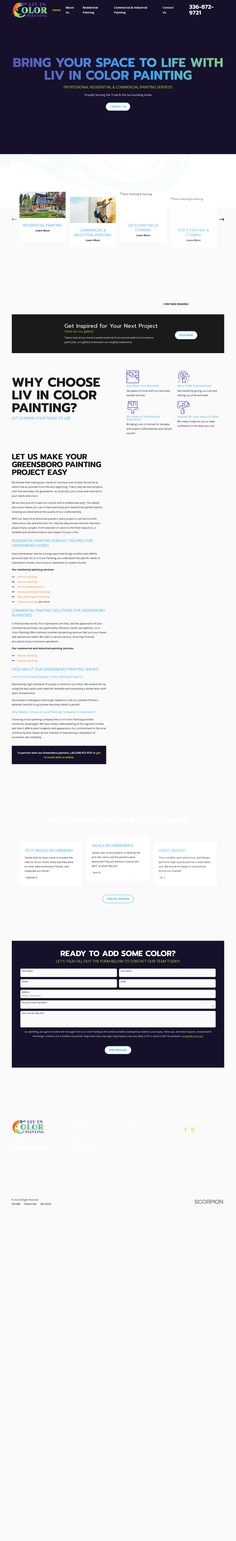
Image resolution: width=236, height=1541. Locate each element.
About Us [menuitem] (70, 10)
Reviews (131, 1158)
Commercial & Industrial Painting (146, 1151)
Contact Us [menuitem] (168, 10)
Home (130, 1130)
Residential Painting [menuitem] (90, 10)
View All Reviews (118, 899)
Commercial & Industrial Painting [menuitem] (130, 10)
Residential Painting (138, 1144)
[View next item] (221, 219)
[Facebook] (185, 1129)
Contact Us (118, 106)
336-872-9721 (201, 10)
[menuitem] (16, 1204)
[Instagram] (193, 1129)
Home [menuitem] (56, 10)
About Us (131, 1137)
